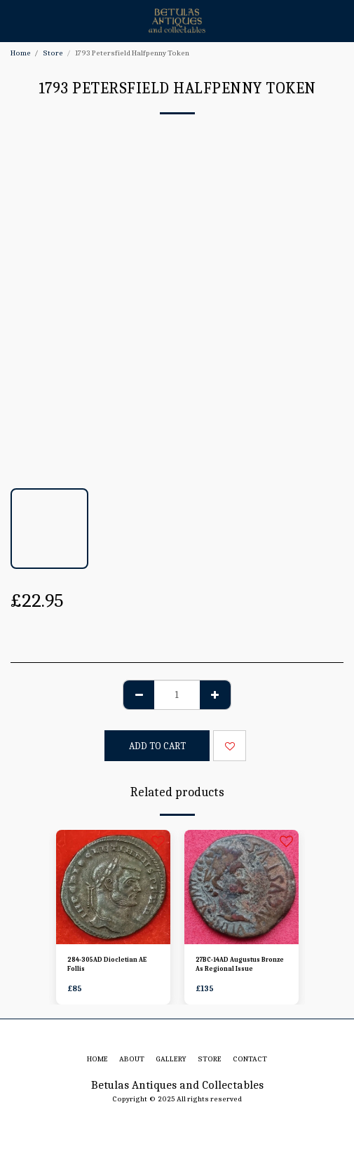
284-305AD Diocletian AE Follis (107, 964)
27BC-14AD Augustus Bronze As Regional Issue (240, 964)
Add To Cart (157, 746)
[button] (15, 20)
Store (53, 53)
